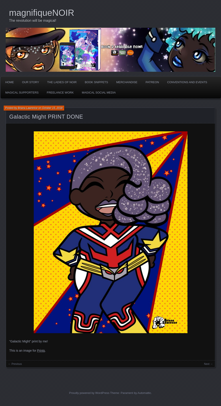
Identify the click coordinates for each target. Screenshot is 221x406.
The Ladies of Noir (62, 82)
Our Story (30, 82)
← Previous (15, 364)
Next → (208, 364)
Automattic (144, 393)
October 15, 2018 (52, 108)
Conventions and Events (187, 82)
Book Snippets (96, 82)
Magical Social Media (99, 92)
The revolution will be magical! (32, 20)
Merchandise (126, 82)
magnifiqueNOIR (41, 13)
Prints (41, 350)
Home (9, 82)
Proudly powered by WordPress (89, 393)
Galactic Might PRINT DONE (46, 117)
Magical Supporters (22, 92)
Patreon (152, 82)
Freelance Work (60, 92)
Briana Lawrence (28, 108)
